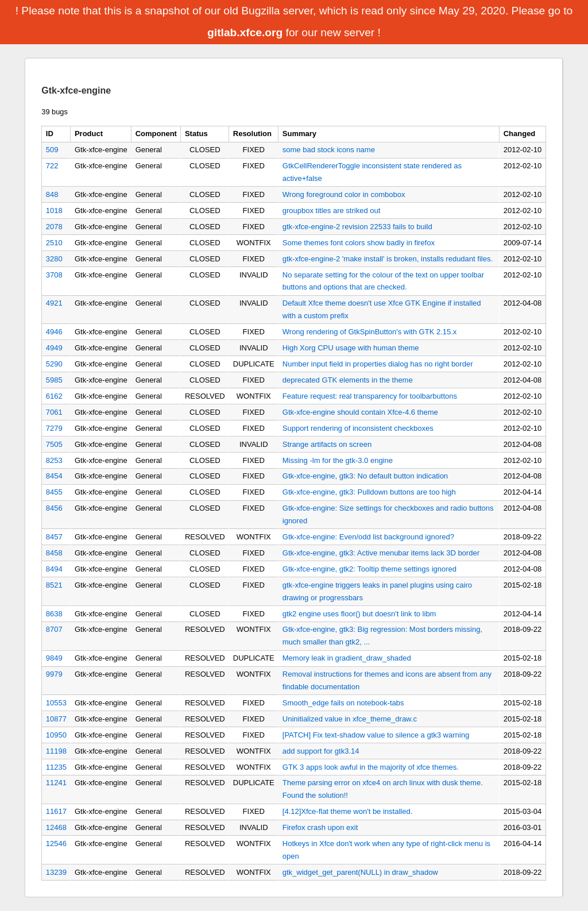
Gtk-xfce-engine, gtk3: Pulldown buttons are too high (369, 492)
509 (52, 149)
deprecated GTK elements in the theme (348, 380)
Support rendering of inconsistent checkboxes (358, 428)
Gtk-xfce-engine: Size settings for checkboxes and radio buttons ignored (388, 514)
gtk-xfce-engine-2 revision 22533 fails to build (357, 226)
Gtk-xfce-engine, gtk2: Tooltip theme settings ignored (370, 569)
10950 (56, 735)
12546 (56, 843)
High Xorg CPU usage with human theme (351, 347)
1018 (54, 210)
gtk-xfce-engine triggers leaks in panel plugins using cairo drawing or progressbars (377, 591)
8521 (54, 585)
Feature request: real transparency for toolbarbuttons (370, 396)
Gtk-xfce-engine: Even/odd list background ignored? (368, 536)
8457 (54, 536)
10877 (56, 719)
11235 (56, 767)
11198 (56, 751)
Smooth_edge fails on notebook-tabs (343, 702)
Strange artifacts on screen (327, 444)
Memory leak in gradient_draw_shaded (347, 658)
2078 (54, 226)
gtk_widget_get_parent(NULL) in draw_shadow (360, 872)
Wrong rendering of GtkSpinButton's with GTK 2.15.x (370, 331)
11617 (56, 811)
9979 (54, 674)
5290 (54, 364)
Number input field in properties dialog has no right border (378, 364)
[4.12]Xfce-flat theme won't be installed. (348, 811)
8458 (54, 553)
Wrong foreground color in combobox (344, 194)
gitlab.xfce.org (245, 32)
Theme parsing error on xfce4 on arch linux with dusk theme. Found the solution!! (383, 789)
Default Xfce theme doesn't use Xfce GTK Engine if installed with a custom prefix (382, 309)
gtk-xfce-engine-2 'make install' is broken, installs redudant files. (388, 258)
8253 (54, 460)
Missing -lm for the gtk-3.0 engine (338, 460)
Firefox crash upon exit (320, 827)
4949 (54, 347)
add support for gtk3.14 (321, 751)
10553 (56, 702)
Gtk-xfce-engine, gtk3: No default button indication (365, 476)
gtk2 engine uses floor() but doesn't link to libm (359, 613)
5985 (54, 380)
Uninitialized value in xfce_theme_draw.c (350, 719)
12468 (56, 827)
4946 (54, 331)
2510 (54, 242)
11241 (56, 782)
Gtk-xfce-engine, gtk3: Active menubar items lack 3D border (381, 553)
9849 (54, 658)
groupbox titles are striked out (332, 210)
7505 (54, 444)
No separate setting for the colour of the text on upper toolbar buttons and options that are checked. (383, 281)
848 (52, 194)
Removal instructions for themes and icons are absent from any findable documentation (387, 680)
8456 (54, 508)
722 (52, 165)
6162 (54, 396)
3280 (54, 258)
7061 (54, 412)
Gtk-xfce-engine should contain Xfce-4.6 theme (360, 412)
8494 (54, 569)
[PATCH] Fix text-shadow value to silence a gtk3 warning (376, 735)
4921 (54, 303)
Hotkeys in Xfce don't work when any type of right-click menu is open (386, 849)
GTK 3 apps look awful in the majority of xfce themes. (371, 767)
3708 (54, 275)
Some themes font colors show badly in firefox (359, 242)
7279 (54, 428)
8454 (54, 476)
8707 (54, 629)
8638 (54, 613)
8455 (54, 492)
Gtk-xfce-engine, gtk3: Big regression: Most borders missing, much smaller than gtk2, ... (382, 635)
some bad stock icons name (329, 149)
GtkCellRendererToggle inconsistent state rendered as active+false (372, 172)
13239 (56, 872)
